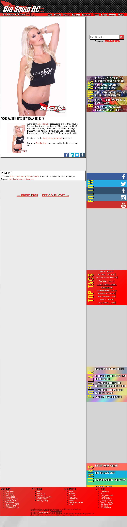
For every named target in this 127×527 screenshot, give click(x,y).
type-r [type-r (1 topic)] (113, 275)
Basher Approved (108, 14)
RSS (38, 491)
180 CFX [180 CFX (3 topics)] (102, 271)
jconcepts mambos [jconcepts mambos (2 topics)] (110, 284)
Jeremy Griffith (107, 500)
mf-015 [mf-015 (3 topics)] (111, 281)
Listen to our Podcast (106, 465)
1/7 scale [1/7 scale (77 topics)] (103, 281)
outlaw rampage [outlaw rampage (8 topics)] (103, 290)
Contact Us (41, 495)
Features (76, 14)
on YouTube (108, 204)
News (50, 14)
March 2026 (10, 497)
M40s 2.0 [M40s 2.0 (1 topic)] (110, 300)
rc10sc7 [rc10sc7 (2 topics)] (99, 284)
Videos (96, 14)
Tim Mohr (105, 491)
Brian (12, 176)
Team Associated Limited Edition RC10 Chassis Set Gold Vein (110, 384)
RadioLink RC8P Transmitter (109, 368)
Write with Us (42, 499)
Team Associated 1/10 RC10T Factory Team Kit (109, 391)
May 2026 (9, 493)
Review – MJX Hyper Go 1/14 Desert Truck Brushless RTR (109, 79)
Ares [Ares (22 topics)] (113, 302)
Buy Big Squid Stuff (105, 472)
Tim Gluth (105, 497)
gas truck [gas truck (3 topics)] (110, 271)
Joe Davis (104, 506)
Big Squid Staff (107, 504)
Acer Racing (43, 124)
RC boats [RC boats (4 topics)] (99, 278)
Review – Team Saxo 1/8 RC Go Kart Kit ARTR (110, 101)
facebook (66, 154)
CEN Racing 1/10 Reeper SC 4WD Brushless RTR (110, 377)
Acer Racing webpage (52, 138)
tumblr (82, 154)
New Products (33, 176)
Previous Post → (55, 195)
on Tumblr (110, 190)
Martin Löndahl (107, 502)
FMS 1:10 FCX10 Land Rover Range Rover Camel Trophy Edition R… (109, 108)
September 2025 (12, 507)
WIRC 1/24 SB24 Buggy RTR (108, 397)
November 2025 (12, 504)
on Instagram (106, 197)
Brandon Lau (106, 507)
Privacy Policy (42, 500)
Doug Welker (106, 499)
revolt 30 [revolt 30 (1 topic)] (113, 290)
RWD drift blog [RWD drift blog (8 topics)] (103, 303)
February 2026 (11, 499)
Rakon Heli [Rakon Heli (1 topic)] (113, 278)
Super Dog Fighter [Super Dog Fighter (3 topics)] (107, 287)
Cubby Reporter (107, 495)
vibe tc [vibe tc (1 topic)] (106, 278)
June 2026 (10, 491)
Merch (121, 14)
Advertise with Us (44, 497)
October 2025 (11, 506)
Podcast (66, 14)
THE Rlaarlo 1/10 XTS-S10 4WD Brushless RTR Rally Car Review (110, 93)
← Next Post (27, 195)
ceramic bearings (26, 179)
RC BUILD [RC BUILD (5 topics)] (101, 274)
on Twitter (110, 183)
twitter (77, 154)
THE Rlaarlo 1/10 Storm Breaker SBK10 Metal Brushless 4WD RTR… (107, 86)
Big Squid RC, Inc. (44, 512)
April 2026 (10, 495)
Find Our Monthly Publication (110, 479)
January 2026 (11, 500)
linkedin (72, 154)
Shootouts (86, 14)
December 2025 (12, 502)
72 (1, 517)
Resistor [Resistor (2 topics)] (103, 300)
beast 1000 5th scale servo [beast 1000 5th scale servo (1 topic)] (106, 294)
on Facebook (107, 176)
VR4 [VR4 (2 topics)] (108, 275)
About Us (41, 493)
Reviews (57, 14)
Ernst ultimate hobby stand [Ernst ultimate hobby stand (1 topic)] (106, 297)
